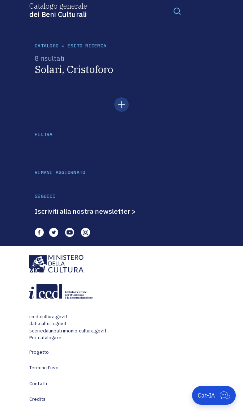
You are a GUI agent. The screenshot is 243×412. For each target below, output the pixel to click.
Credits (37, 399)
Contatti (38, 384)
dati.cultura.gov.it (48, 323)
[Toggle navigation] (177, 11)
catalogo (47, 46)
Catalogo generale (58, 9)
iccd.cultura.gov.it (48, 317)
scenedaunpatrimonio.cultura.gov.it (67, 331)
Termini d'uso (44, 368)
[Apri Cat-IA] (214, 395)
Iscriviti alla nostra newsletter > (85, 211)
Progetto (39, 352)
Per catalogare (45, 338)
